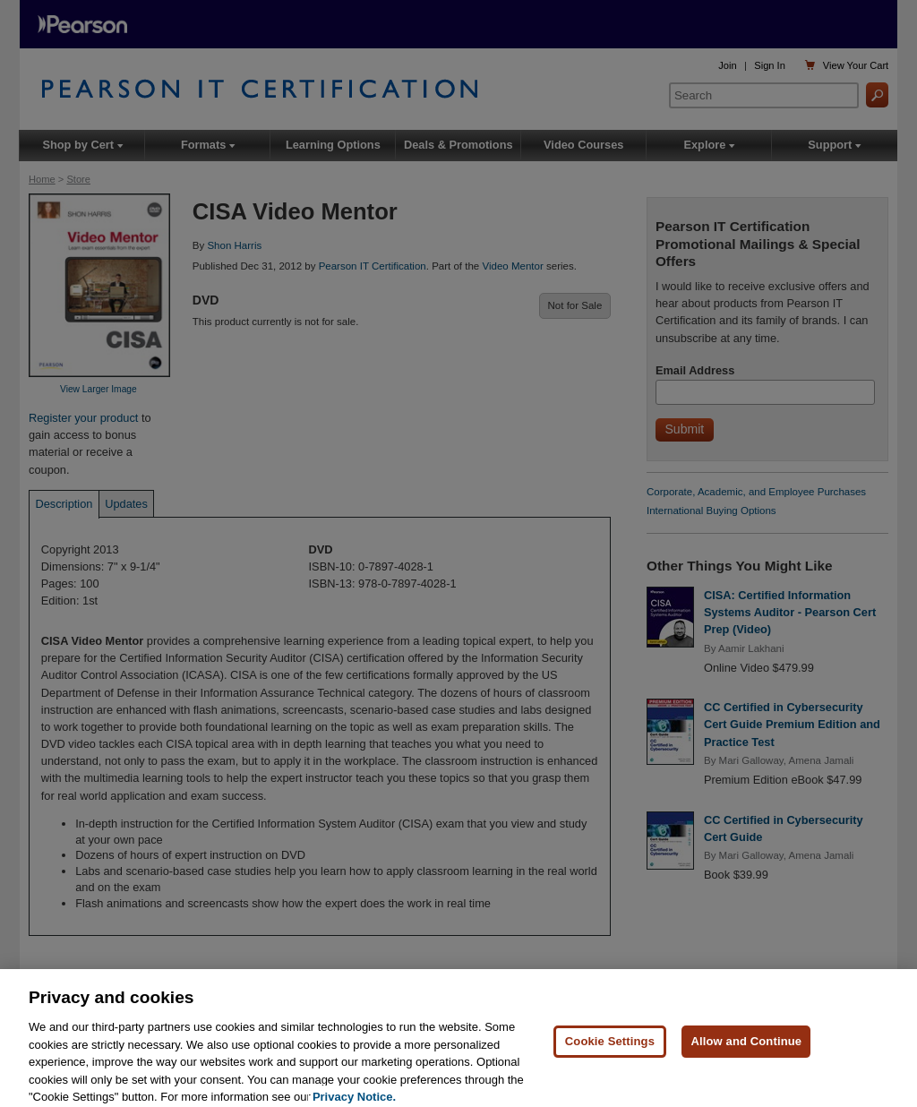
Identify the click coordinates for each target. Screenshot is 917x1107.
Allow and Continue (745, 1053)
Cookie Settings (610, 1053)
